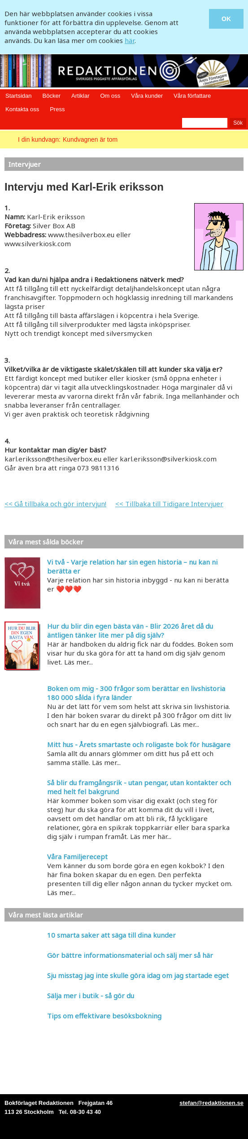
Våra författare (192, 95)
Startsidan (18, 95)
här (130, 40)
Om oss (110, 95)
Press (57, 109)
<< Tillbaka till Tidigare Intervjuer (169, 503)
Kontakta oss (22, 109)
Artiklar (80, 95)
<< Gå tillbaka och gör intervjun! (55, 503)
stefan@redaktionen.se (211, 1103)
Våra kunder (147, 95)
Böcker (52, 95)
